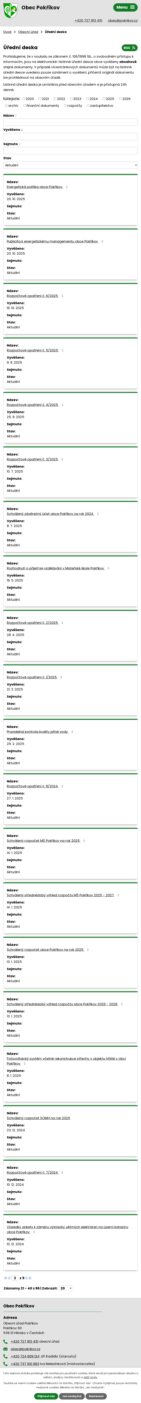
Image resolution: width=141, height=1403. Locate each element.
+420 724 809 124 (25, 1356)
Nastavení (96, 1396)
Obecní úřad (28, 32)
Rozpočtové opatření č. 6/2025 (36, 296)
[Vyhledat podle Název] (70, 122)
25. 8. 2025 (15, 417)
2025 (110, 98)
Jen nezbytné (72, 1396)
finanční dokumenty (42, 105)
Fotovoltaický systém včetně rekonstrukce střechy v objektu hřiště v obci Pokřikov (66, 1061)
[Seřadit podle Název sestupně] (16, 116)
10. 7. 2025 (15, 471)
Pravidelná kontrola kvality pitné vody (41, 731)
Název (8, 115)
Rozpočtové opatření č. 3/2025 (36, 459)
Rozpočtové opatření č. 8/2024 (36, 786)
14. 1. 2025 (14, 852)
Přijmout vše (46, 1396)
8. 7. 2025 (14, 526)
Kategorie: (11, 98)
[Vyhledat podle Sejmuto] (70, 150)
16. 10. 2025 (15, 308)
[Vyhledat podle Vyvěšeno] (70, 136)
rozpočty (74, 105)
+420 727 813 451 (88, 20)
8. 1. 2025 (14, 1075)
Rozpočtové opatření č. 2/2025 (36, 622)
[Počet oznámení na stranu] (65, 1288)
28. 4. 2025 (15, 635)
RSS (130, 47)
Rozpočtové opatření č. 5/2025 (36, 350)
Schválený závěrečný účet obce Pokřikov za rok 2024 (53, 513)
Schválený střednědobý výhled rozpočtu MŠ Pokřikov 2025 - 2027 (64, 895)
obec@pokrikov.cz (123, 20)
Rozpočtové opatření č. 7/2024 (36, 1172)
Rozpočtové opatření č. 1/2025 (35, 677)
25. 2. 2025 (15, 743)
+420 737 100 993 (25, 1364)
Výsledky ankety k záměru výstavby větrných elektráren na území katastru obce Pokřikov (67, 1229)
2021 (45, 98)
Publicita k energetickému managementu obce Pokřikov (56, 241)
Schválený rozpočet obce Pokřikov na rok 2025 (48, 949)
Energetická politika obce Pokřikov (38, 187)
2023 (77, 98)
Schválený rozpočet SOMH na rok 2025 (38, 1118)
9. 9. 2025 (14, 362)
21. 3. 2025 (15, 689)
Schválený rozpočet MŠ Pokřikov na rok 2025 (46, 840)
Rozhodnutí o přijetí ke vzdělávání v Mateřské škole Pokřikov (59, 568)
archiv (13, 105)
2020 (30, 98)
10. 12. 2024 (15, 1184)
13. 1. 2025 (14, 961)
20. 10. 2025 (16, 199)
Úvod (7, 32)
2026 (126, 98)
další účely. (91, 1377)
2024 (94, 98)
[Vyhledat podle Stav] (70, 165)
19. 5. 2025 (15, 580)
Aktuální (13, 218)
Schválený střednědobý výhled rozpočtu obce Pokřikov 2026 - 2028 (65, 1004)
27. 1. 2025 (15, 798)
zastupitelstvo (101, 105)
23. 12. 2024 (16, 1130)
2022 (61, 98)
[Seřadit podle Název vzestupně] (16, 114)
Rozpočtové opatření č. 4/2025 (36, 404)
